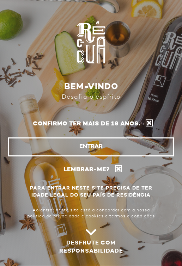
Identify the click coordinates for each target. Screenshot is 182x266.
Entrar (91, 146)
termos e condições (132, 216)
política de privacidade (53, 216)
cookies (95, 216)
